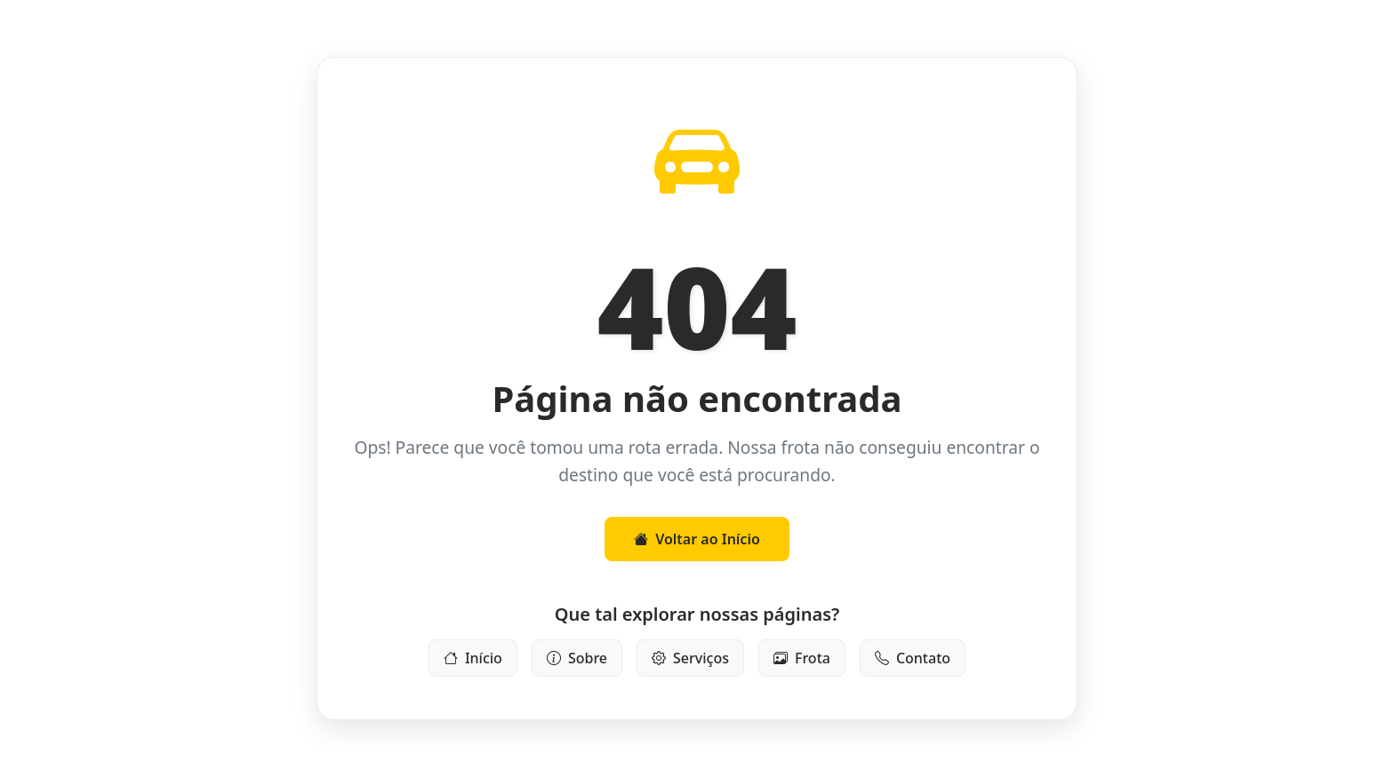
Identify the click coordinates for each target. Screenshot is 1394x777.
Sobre (577, 658)
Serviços (690, 658)
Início (473, 658)
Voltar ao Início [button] (697, 539)
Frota (801, 658)
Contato (912, 658)
